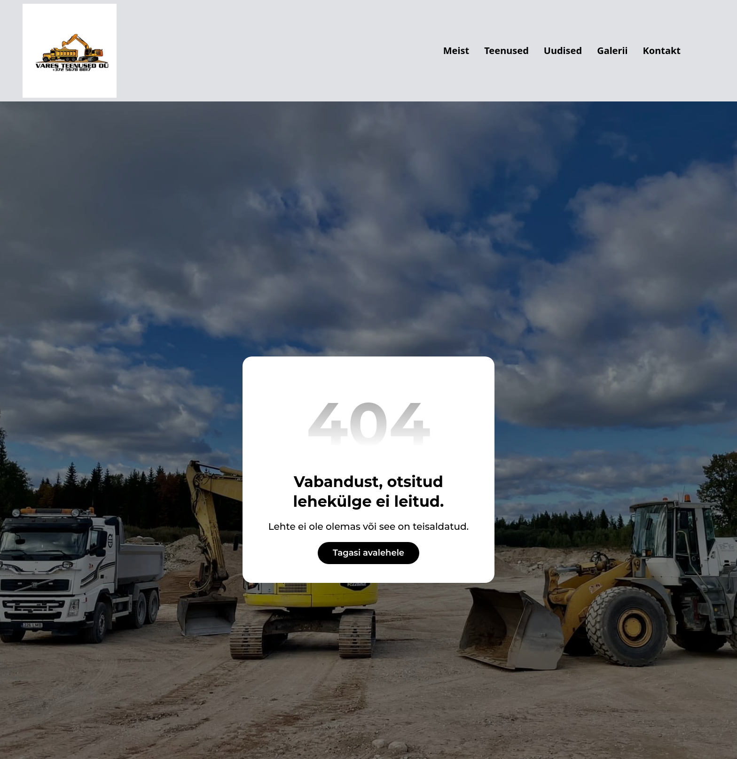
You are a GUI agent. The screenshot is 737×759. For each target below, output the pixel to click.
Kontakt (662, 50)
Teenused (506, 50)
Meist (456, 50)
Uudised (563, 50)
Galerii (612, 50)
